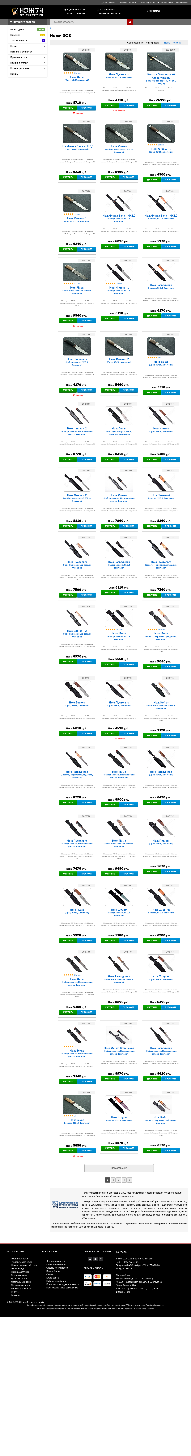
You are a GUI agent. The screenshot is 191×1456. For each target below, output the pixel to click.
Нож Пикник (161, 842)
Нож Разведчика (161, 286)
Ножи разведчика (20, 1272)
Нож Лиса (77, 78)
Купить (68, 108)
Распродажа (27, 29)
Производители (27, 57)
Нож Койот (161, 705)
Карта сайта (52, 1278)
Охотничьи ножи (19, 1259)
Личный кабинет (182, 2)
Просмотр (86, 108)
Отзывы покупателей (147, 2)
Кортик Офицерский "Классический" (161, 79)
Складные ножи (19, 1275)
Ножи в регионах (27, 68)
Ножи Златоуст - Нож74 (32, 1302)
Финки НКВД (17, 1268)
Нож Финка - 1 (161, 150)
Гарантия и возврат (56, 1264)
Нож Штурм (119, 912)
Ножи (27, 46)
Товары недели (27, 40)
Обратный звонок (165, 2)
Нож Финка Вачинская (119, 1050)
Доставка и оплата (108, 2)
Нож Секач (119, 431)
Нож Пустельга (119, 76)
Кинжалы (15, 1295)
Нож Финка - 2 (119, 360)
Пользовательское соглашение (62, 1288)
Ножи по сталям (27, 62)
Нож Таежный (161, 497)
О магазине (122, 2)
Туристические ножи (21, 1262)
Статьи (49, 1274)
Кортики (15, 1292)
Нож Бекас (161, 363)
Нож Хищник (161, 911)
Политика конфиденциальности (62, 1284)
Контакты (133, 2)
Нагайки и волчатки (21, 51)
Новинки (27, 35)
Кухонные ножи (19, 1278)
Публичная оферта (56, 1281)
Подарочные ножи (20, 1285)
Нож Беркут (77, 704)
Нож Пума (119, 774)
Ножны (14, 74)
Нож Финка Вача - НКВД (77, 148)
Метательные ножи (21, 1282)
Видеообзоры (53, 1271)
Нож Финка (119, 149)
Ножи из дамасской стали (24, 1265)
